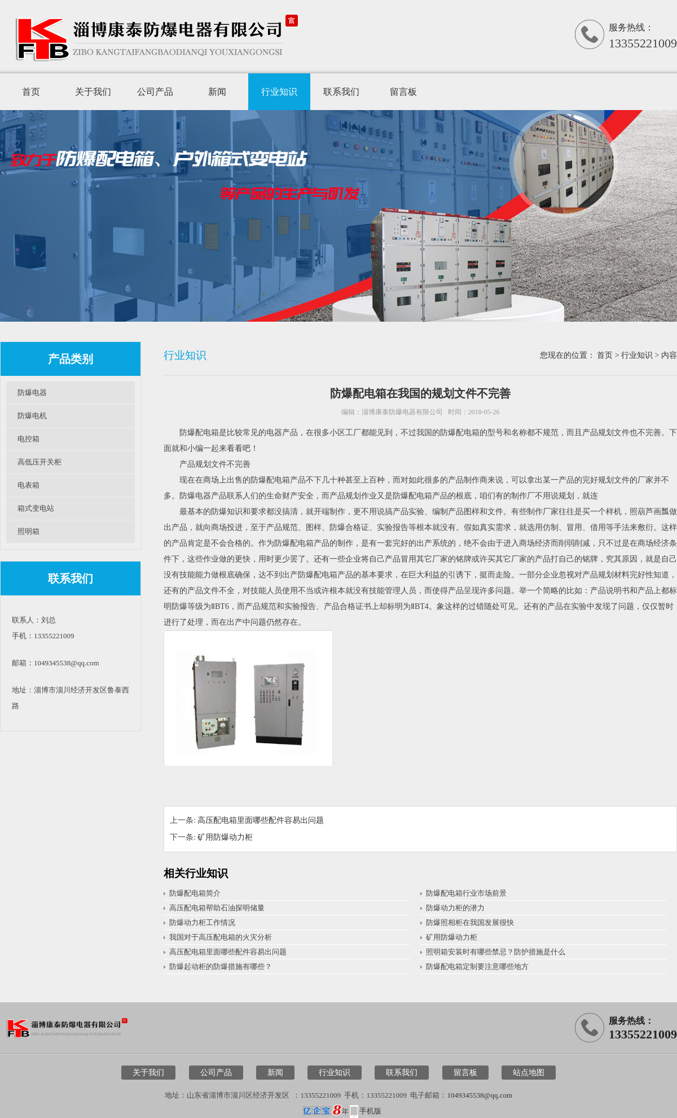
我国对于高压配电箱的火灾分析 (220, 937)
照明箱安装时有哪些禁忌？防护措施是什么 (495, 952)
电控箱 (28, 439)
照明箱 (28, 531)
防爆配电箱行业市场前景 (466, 893)
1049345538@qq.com (479, 1095)
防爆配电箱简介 (195, 893)
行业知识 (279, 92)
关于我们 (93, 92)
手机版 (370, 1111)
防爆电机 (32, 415)
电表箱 (28, 485)
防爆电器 (32, 392)
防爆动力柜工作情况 (202, 922)
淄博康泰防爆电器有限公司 (402, 412)
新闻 (217, 92)
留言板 (403, 92)
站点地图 (528, 1072)
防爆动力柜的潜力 (455, 908)
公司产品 (155, 92)
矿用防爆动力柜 (225, 837)
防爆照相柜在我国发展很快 (470, 922)
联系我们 (341, 92)
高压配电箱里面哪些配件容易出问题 (260, 820)
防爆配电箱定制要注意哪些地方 (477, 966)
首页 (31, 92)
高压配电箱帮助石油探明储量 (217, 908)
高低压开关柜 (39, 462)
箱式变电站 (35, 508)
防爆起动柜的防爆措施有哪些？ (220, 966)
